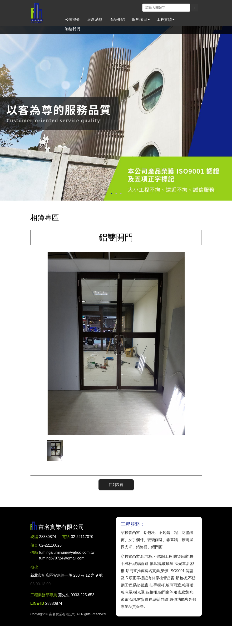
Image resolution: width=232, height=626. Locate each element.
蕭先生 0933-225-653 (76, 595)
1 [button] (111, 193)
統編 (34, 537)
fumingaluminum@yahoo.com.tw (66, 555)
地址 (34, 567)
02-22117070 (82, 537)
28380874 (47, 537)
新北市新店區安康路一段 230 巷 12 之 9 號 (66, 575)
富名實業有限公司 (36, 13)
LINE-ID (37, 603)
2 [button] (116, 193)
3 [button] (120, 193)
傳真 (34, 545)
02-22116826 (50, 545)
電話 (66, 537)
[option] (116, 113)
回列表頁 (116, 485)
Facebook (138, 7)
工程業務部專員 (43, 595)
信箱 (34, 552)
